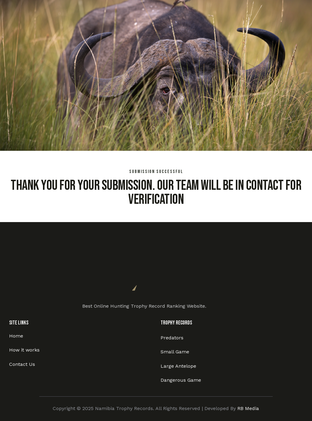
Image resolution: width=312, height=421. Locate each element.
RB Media (248, 408)
